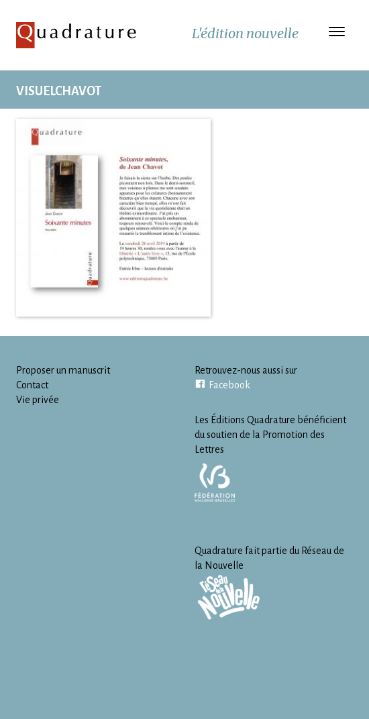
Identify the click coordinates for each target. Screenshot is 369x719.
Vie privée (37, 399)
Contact (32, 385)
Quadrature (76, 35)
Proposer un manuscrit (63, 370)
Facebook (229, 385)
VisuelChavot (58, 91)
